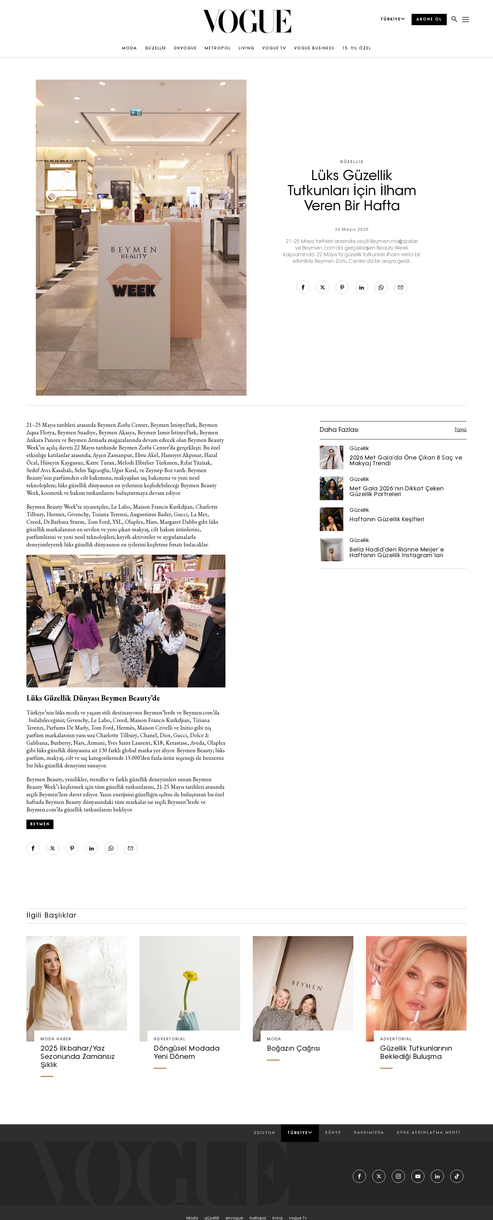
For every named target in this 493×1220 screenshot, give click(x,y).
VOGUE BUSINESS (314, 48)
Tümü (460, 430)
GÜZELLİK (155, 48)
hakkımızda (369, 1133)
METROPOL (218, 48)
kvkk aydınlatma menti (428, 1133)
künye (333, 1133)
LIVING (246, 48)
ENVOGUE (185, 48)
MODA (129, 48)
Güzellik (351, 162)
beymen (40, 824)
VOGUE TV (274, 48)
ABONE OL (429, 19)
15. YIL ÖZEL (356, 48)
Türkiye (299, 1133)
